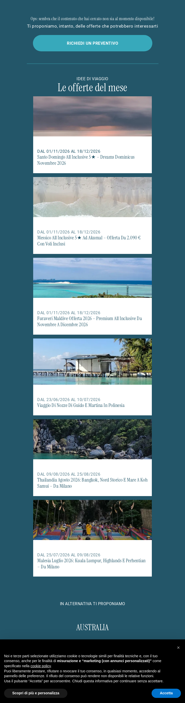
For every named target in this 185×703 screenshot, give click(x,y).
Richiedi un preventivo (92, 43)
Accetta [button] (166, 693)
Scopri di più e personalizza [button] (35, 693)
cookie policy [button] (41, 666)
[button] (178, 647)
